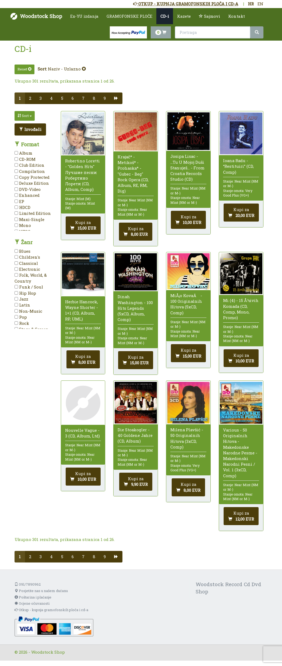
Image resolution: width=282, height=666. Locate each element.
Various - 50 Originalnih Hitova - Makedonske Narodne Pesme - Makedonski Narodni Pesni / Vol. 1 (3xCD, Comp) (240, 452)
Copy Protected (32, 177)
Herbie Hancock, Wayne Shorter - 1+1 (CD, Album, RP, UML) (81, 310)
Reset (24, 69)
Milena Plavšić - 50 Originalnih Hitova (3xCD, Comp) (186, 438)
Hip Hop (25, 293)
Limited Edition (33, 213)
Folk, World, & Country (31, 277)
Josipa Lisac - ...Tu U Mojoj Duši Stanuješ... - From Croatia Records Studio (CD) (187, 168)
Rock (22, 323)
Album (23, 153)
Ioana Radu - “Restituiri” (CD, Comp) (238, 166)
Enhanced (27, 195)
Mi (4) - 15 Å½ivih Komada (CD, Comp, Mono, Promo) (241, 309)
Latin (22, 305)
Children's (27, 257)
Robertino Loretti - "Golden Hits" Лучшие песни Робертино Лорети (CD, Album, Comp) (82, 175)
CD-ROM (25, 159)
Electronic (27, 269)
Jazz (21, 299)
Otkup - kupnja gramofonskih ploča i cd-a (51, 609)
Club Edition (29, 165)
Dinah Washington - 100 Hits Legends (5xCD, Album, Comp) (135, 308)
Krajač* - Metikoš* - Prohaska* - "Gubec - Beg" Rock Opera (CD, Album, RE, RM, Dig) (133, 174)
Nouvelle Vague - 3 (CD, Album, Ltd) (82, 433)
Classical (26, 263)
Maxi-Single (29, 219)
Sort (24, 115)
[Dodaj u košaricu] (83, 225)
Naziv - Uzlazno (67, 69)
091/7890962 (28, 584)
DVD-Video (28, 189)
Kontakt (236, 16)
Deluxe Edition (32, 183)
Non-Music (28, 311)
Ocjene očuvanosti (32, 603)
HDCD (22, 207)
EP (19, 201)
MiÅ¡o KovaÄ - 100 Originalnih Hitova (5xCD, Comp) (186, 304)
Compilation (30, 171)
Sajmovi (209, 16)
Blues (22, 251)
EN (260, 3)
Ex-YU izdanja (84, 16)
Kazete (184, 16)
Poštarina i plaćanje (33, 597)
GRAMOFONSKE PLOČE (129, 16)
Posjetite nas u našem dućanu (41, 590)
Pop (21, 317)
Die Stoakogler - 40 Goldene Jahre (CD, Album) (135, 435)
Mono (23, 225)
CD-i (164, 16)
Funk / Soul (29, 287)
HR (251, 3)
